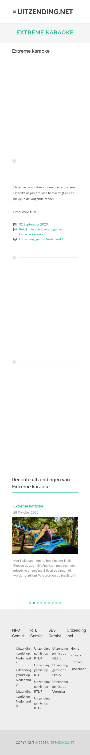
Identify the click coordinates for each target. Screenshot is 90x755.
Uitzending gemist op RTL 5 (42, 670)
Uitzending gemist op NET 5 (60, 653)
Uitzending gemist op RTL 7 (42, 686)
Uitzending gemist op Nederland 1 (23, 655)
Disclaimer (78, 669)
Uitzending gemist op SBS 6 (60, 670)
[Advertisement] (45, 109)
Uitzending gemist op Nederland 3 (23, 698)
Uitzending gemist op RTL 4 (42, 653)
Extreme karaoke (45, 32)
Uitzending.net (60, 742)
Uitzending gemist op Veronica (60, 686)
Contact (76, 662)
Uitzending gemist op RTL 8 (42, 703)
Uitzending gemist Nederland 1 (41, 239)
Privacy (75, 655)
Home (74, 648)
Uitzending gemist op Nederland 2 (23, 677)
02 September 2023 (33, 224)
